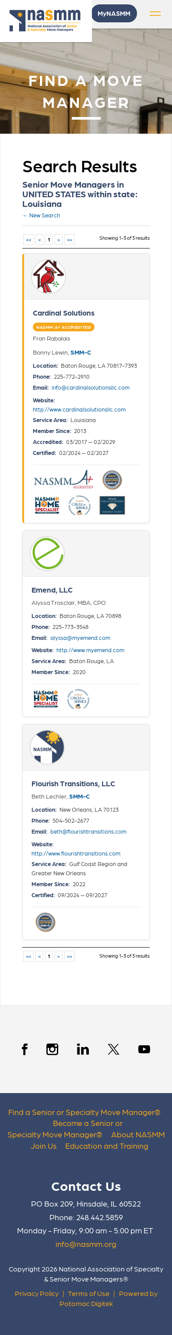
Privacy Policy (37, 1293)
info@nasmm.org (86, 1244)
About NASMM (138, 1134)
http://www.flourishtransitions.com (76, 853)
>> (69, 239)
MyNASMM (114, 13)
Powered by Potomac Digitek (109, 1298)
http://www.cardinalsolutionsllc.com (79, 409)
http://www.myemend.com (90, 649)
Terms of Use (88, 1293)
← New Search (41, 215)
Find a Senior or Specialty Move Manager (81, 1112)
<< (28, 239)
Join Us (43, 1145)
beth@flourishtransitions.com (88, 831)
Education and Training (106, 1145)
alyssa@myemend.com (80, 637)
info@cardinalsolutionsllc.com (91, 387)
